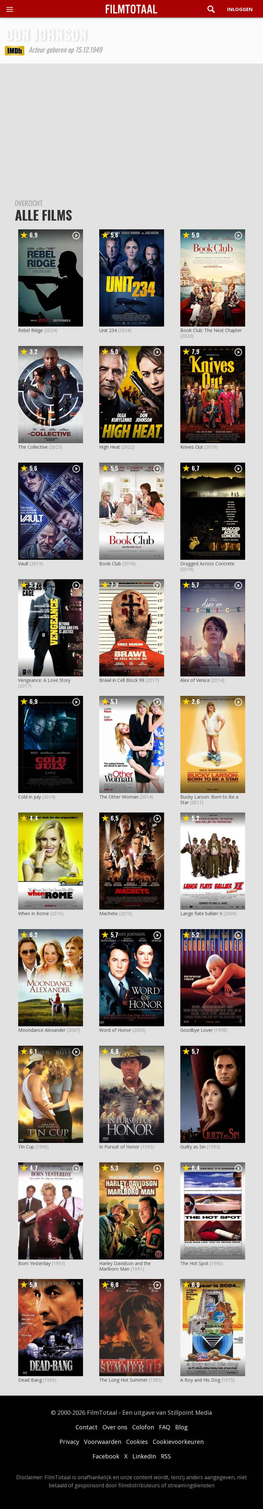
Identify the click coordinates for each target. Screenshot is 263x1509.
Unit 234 (108, 330)
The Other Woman (118, 797)
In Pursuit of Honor (119, 1147)
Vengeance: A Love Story (44, 680)
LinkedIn (144, 1456)
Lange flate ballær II (201, 913)
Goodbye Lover (196, 1030)
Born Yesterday (34, 1263)
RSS (166, 1456)
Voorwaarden (102, 1442)
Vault (23, 563)
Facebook (105, 1456)
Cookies (137, 1442)
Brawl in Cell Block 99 (121, 680)
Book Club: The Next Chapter (211, 330)
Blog (181, 1427)
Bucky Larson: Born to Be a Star (209, 799)
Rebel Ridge (30, 330)
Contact (87, 1427)
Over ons (114, 1427)
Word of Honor (115, 1030)
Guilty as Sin (193, 1147)
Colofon (143, 1427)
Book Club (110, 563)
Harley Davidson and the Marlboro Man (125, 1266)
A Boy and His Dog (200, 1380)
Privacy (69, 1442)
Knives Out (191, 447)
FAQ (164, 1427)
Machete (108, 913)
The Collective (33, 447)
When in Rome (33, 913)
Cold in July (29, 797)
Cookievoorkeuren (178, 1442)
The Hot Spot (194, 1263)
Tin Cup (26, 1147)
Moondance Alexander (42, 1030)
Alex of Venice (195, 680)
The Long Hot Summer (123, 1380)
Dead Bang (30, 1380)
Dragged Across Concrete (207, 563)
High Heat (109, 447)
